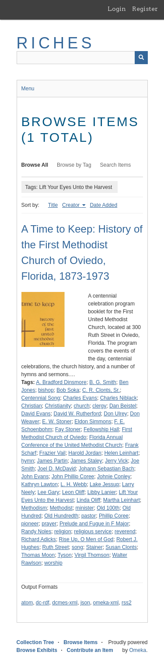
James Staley (86, 461)
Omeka (137, 650)
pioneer (30, 524)
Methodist (61, 508)
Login (117, 8)
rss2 (127, 603)
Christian (31, 406)
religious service (93, 531)
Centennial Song (40, 398)
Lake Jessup (104, 484)
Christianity (58, 406)
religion (62, 531)
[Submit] (141, 57)
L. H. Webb (74, 484)
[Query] (82, 57)
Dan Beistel (122, 406)
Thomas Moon (38, 555)
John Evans (35, 476)
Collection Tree (35, 642)
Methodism (34, 508)
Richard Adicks (38, 539)
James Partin (52, 461)
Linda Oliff (88, 500)
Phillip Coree (114, 516)
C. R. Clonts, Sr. (101, 390)
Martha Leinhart (121, 500)
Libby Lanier (101, 492)
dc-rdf (42, 603)
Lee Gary (48, 492)
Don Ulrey (115, 414)
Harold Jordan (84, 453)
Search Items (115, 165)
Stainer (94, 547)
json (85, 603)
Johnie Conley (113, 476)
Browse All (35, 165)
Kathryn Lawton (39, 484)
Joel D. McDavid (57, 469)
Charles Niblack (118, 398)
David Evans (36, 414)
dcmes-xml (64, 603)
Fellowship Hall (101, 429)
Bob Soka (67, 390)
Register (145, 8)
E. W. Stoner (56, 421)
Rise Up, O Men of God (86, 539)
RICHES (56, 43)
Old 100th (108, 508)
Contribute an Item (90, 650)
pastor (88, 516)
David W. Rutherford (77, 414)
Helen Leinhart (121, 453)
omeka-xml (106, 603)
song (77, 547)
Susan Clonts (120, 547)
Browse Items (80, 642)
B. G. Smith (102, 382)
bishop (45, 390)
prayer (49, 524)
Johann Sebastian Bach (106, 469)
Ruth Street (55, 547)
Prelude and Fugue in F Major (94, 524)
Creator (71, 205)
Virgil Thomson (91, 555)
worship (53, 563)
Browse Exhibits (37, 650)
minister (85, 508)
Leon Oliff (73, 492)
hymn (27, 461)
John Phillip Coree (73, 476)
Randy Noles (36, 531)
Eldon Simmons (92, 421)
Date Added (103, 205)
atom (27, 603)
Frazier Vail (52, 453)
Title (53, 205)
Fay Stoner (68, 429)
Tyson (65, 555)
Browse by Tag (74, 165)
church (82, 406)
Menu (28, 89)
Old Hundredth (61, 516)
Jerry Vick (116, 461)
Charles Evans (80, 398)
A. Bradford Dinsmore (61, 382)
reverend (125, 531)
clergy (99, 406)
